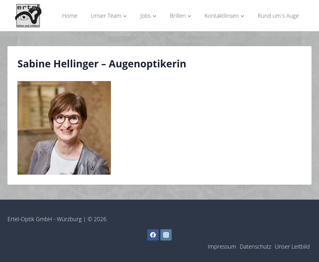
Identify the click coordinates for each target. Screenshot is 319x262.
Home (69, 15)
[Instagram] (166, 234)
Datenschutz (255, 246)
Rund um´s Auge (278, 15)
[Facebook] (153, 234)
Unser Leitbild (292, 246)
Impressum (222, 246)
